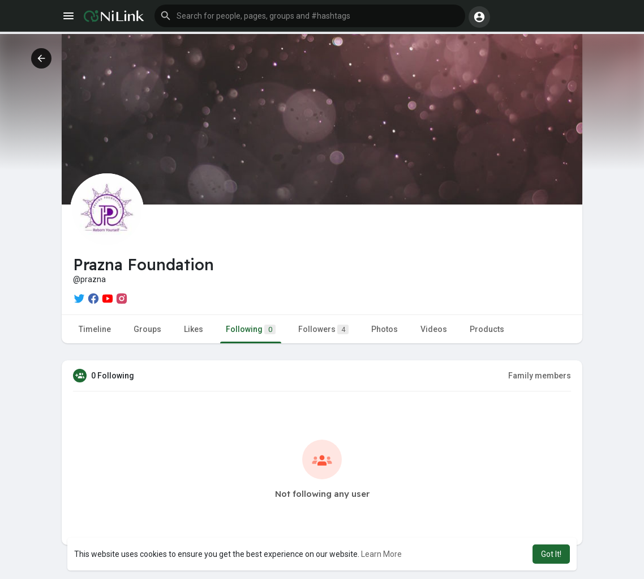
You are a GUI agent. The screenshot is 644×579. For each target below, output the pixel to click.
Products (487, 329)
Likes (193, 329)
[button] (309, 16)
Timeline (95, 329)
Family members (539, 375)
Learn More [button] (381, 554)
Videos (433, 329)
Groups (147, 329)
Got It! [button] (551, 554)
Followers (323, 329)
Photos (384, 329)
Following (251, 329)
